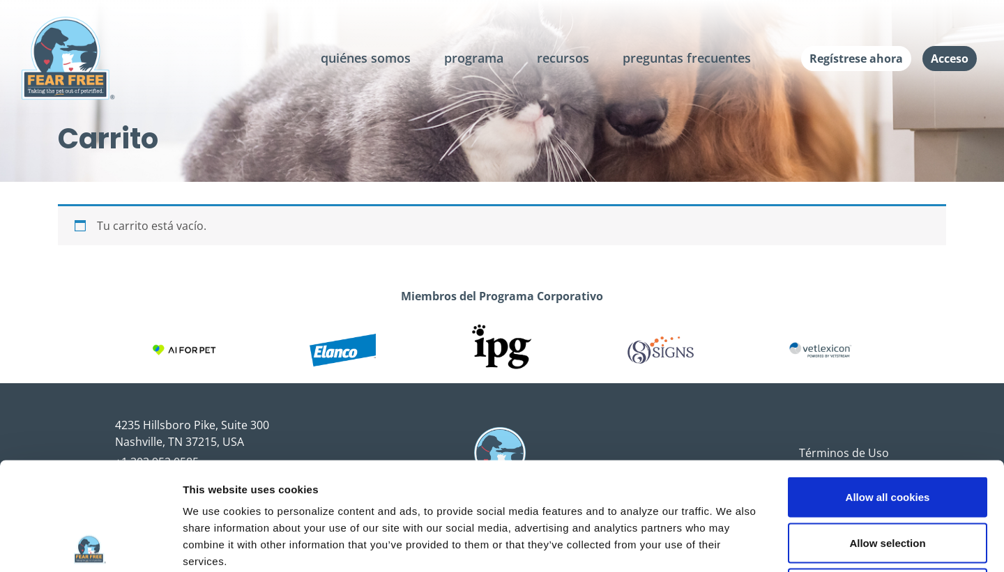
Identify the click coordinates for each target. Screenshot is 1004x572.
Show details (731, 544)
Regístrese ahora (856, 58)
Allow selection (887, 435)
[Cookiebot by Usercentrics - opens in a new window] (90, 544)
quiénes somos (366, 57)
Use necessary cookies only (887, 480)
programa (473, 57)
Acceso (949, 58)
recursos (563, 57)
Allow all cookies (888, 389)
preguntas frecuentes (687, 57)
